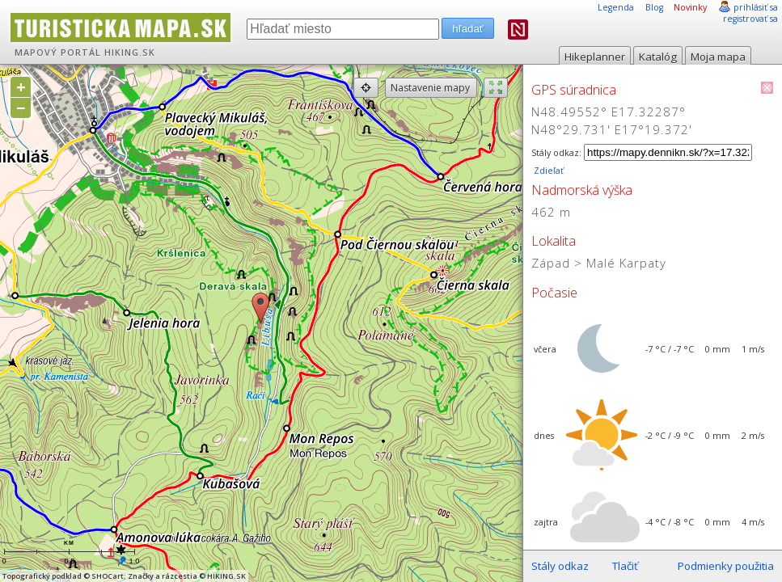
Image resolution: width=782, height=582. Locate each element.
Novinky (690, 7)
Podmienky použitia (726, 566)
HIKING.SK (129, 52)
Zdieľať (547, 170)
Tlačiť (625, 566)
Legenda (616, 7)
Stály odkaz (560, 566)
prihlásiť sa (755, 7)
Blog (654, 7)
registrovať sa (750, 18)
